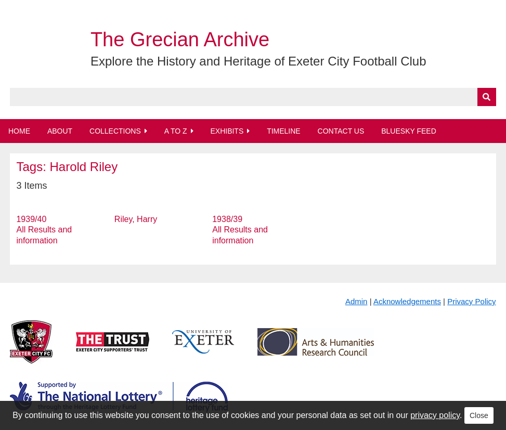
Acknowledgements (407, 301)
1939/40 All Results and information (44, 230)
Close (479, 415)
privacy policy (435, 415)
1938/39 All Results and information (240, 230)
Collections (115, 131)
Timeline (284, 131)
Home (19, 131)
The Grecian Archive (179, 39)
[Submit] (486, 97)
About (59, 131)
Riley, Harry (135, 219)
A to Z (175, 131)
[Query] (253, 97)
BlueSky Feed (408, 131)
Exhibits (226, 131)
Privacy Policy (471, 301)
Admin (356, 301)
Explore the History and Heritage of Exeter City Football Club (258, 61)
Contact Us (341, 131)
